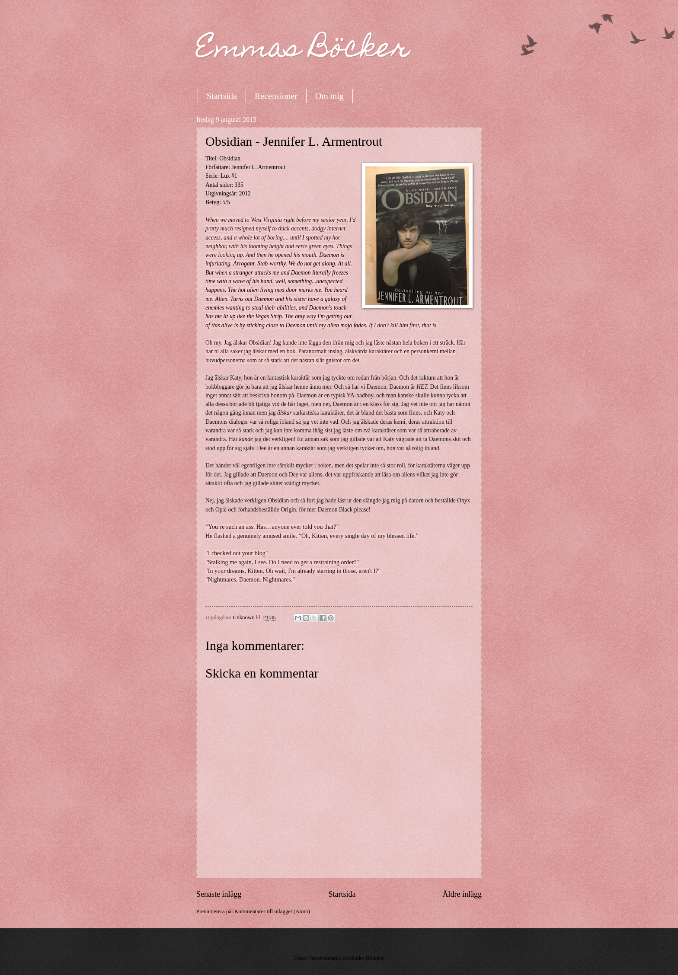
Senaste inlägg (219, 894)
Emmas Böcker (303, 50)
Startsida (222, 96)
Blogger (375, 958)
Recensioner (276, 96)
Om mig (329, 96)
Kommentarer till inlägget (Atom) (272, 911)
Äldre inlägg (462, 894)
